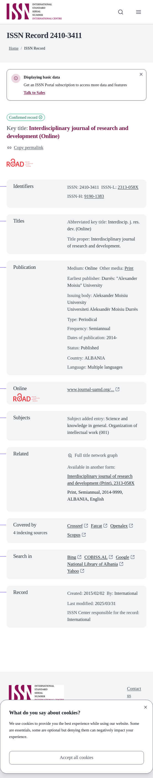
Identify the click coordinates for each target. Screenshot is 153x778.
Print (129, 268)
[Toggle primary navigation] (138, 12)
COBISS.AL (96, 557)
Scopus (73, 534)
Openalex (119, 525)
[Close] (146, 707)
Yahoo (73, 571)
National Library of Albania (92, 564)
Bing (71, 557)
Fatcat (96, 525)
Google (122, 557)
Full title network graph (93, 455)
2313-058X (128, 187)
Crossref (75, 525)
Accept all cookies (76, 757)
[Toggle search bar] (120, 12)
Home (13, 48)
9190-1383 (94, 196)
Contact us (134, 692)
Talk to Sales (34, 92)
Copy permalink (25, 147)
